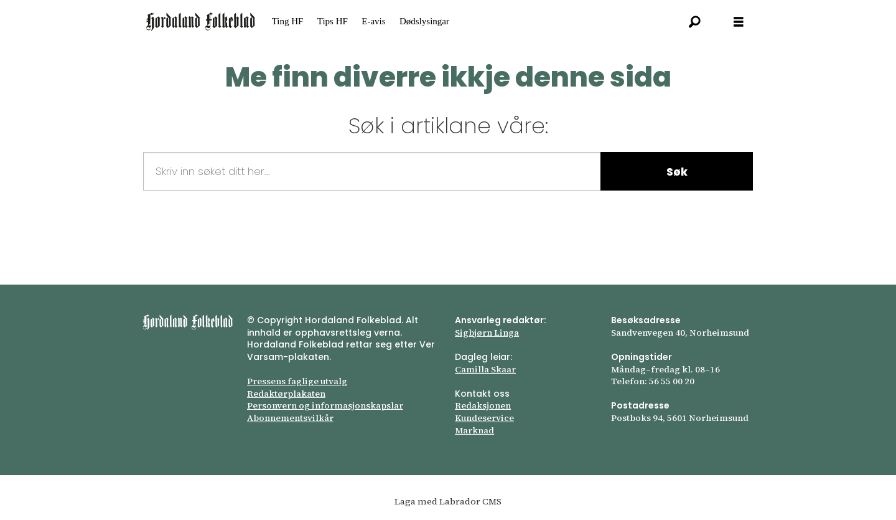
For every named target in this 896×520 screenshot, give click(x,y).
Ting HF (288, 21)
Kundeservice (484, 418)
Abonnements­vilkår (290, 418)
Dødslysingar (424, 21)
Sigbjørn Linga (487, 332)
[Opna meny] (738, 22)
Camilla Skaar (485, 369)
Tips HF (332, 21)
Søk (677, 171)
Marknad (474, 430)
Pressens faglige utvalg (297, 381)
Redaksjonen (483, 405)
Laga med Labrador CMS (448, 501)
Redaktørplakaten (286, 393)
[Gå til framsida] (200, 22)
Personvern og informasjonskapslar (325, 405)
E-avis (373, 21)
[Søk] (695, 22)
